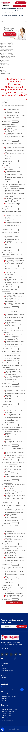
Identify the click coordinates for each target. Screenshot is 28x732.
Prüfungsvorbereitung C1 (7, 49)
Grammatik (4, 52)
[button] (2, 729)
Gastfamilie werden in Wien (7, 71)
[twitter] (11, 654)
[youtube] (20, 654)
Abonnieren (21, 626)
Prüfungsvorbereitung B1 (7, 46)
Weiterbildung (10, 8)
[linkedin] (16, 654)
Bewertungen (4, 63)
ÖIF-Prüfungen (19, 8)
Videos (3, 68)
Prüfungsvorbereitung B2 (7, 47)
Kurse (4, 8)
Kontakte (21, 15)
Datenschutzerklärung (7, 670)
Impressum (4, 668)
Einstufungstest (13, 13)
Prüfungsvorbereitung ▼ (7, 42)
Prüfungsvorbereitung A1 (7, 43)
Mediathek (5, 13)
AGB (2, 666)
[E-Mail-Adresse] (14, 626)
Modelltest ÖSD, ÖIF (6, 50)
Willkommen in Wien (6, 66)
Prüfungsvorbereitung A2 (7, 44)
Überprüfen (14, 602)
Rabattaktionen (5, 64)
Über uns (15, 15)
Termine (3, 673)
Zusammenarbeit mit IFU (7, 73)
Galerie (3, 67)
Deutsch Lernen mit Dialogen (8, 56)
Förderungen (18, 10)
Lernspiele (3, 59)
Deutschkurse (4, 663)
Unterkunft (4, 70)
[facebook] (6, 654)
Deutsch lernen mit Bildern (7, 54)
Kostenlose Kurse (7, 15)
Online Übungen (5, 701)
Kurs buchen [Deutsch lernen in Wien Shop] (20, 3)
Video (2, 691)
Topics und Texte (5, 60)
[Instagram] (2, 654)
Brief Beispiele (4, 693)
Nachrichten (4, 61)
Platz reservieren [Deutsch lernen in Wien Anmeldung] (19, 6)
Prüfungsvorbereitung (7, 689)
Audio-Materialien (5, 57)
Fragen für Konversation (7, 53)
